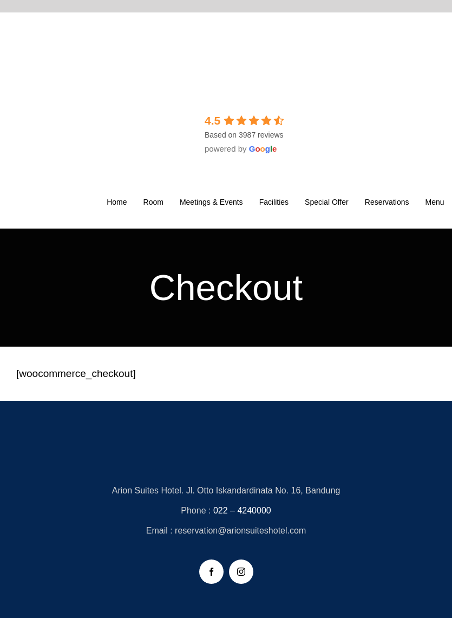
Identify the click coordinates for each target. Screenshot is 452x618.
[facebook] (211, 572)
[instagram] (241, 572)
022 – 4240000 (242, 510)
